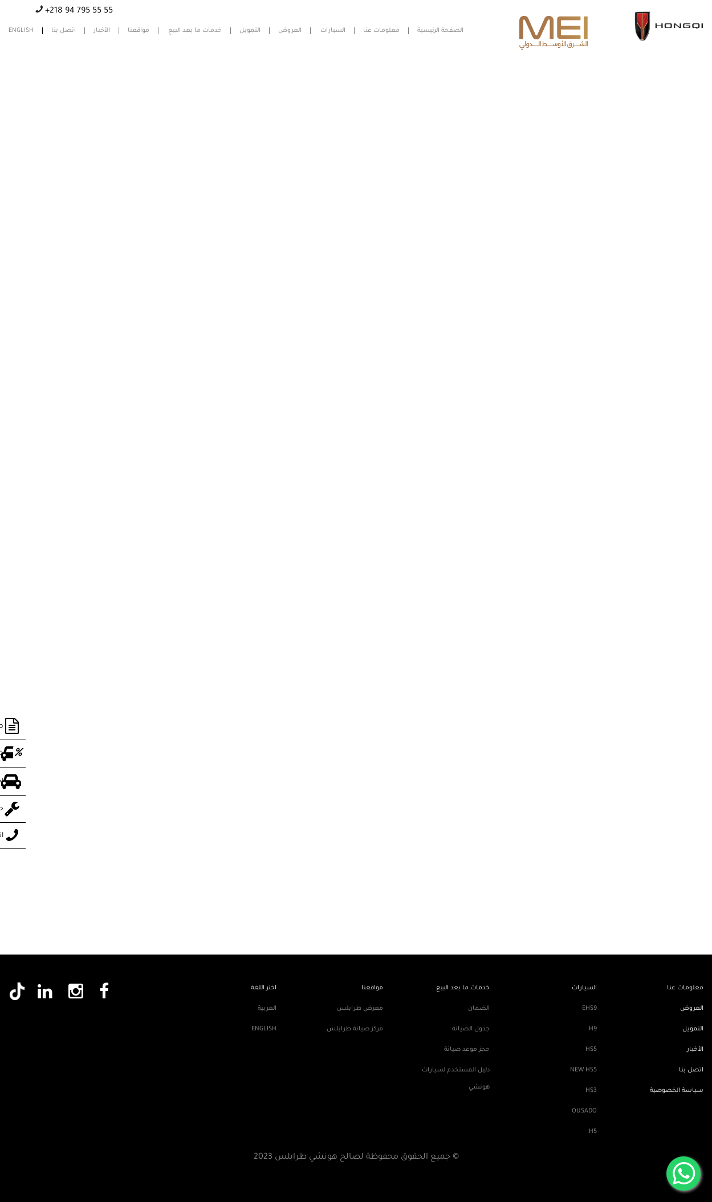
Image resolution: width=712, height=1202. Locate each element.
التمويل (250, 30)
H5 (593, 1131)
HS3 (591, 1090)
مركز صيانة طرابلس (355, 1029)
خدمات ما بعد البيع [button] (195, 30)
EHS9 (589, 1008)
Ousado (584, 1111)
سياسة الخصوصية (676, 1090)
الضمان (479, 1008)
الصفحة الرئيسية (440, 30)
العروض (290, 30)
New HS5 (583, 1070)
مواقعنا (138, 30)
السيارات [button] (332, 30)
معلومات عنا (381, 30)
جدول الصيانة (471, 1029)
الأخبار (101, 30)
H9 (593, 1029)
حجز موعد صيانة (467, 1049)
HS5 (591, 1049)
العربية (267, 1008)
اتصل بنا (63, 30)
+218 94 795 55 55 (78, 11)
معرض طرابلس (360, 1008)
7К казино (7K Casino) (289, 88)
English (21, 30)
